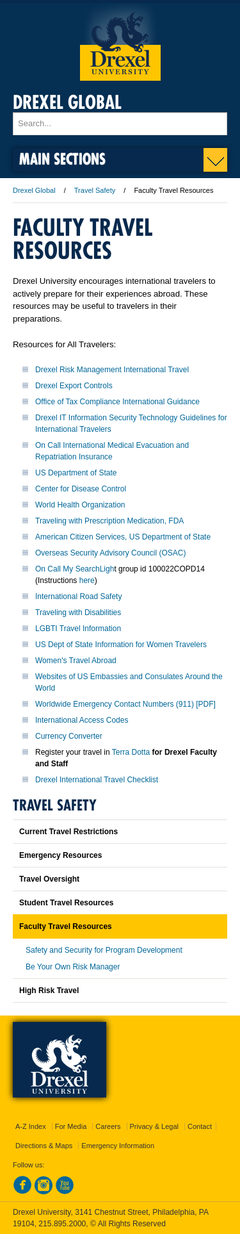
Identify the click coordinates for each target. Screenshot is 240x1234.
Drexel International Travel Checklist (96, 779)
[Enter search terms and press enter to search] (120, 123)
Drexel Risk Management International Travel (112, 369)
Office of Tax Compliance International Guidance (117, 401)
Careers (107, 1126)
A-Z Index (30, 1126)
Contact (200, 1126)
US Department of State (75, 472)
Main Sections (62, 158)
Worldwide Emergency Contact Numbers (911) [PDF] (125, 704)
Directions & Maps (43, 1145)
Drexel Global (67, 102)
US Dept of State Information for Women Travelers (121, 644)
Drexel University (120, 42)
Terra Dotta (132, 752)
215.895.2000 (62, 1223)
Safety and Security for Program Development (104, 950)
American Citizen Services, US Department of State (123, 536)
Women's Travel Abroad (75, 660)
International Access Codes (81, 720)
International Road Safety (78, 596)
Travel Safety (94, 190)
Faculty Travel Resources (65, 926)
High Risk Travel (49, 990)
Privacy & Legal (154, 1126)
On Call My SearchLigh (74, 568)
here (87, 580)
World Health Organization (80, 504)
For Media (71, 1126)
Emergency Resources (60, 855)
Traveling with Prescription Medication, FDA (109, 520)
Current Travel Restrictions (68, 831)
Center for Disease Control (80, 488)
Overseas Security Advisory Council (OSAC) (110, 552)
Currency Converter (68, 736)
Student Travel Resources (66, 902)
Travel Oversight (49, 879)
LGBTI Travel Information (78, 628)
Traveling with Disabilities (78, 612)
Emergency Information (117, 1145)
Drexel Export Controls (74, 385)
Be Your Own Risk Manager (73, 966)
